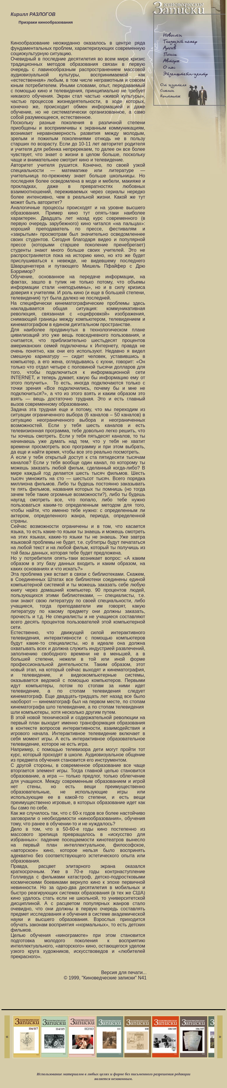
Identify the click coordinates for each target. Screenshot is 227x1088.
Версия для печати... (124, 972)
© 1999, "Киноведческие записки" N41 (105, 977)
